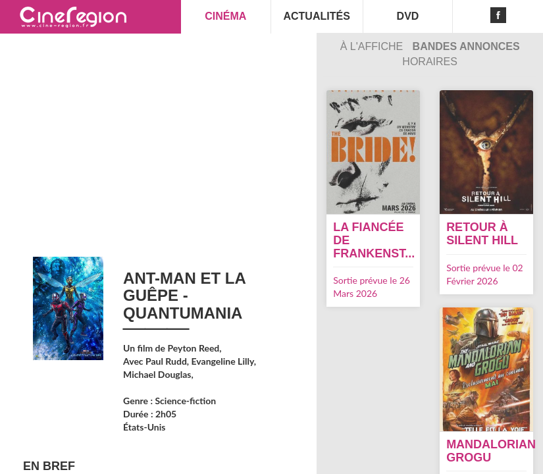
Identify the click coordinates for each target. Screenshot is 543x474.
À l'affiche (373, 46)
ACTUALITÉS (316, 16)
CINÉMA (225, 16)
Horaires (429, 61)
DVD (408, 16)
